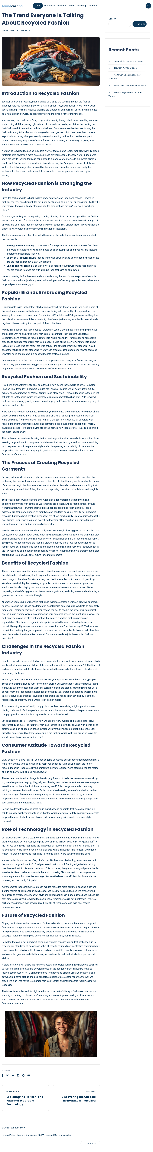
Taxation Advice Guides (125, 68)
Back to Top (90, 1143)
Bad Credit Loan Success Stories (130, 85)
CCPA (41, 1135)
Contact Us (51, 1135)
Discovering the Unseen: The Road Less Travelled (78, 1098)
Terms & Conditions (27, 1135)
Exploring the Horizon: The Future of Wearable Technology (24, 1100)
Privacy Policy (8, 1135)
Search (112, 18)
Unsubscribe (65, 1135)
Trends (38, 5)
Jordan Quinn (8, 30)
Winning (81, 5)
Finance (93, 5)
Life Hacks (49, 5)
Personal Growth (66, 5)
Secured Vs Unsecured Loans (128, 61)
